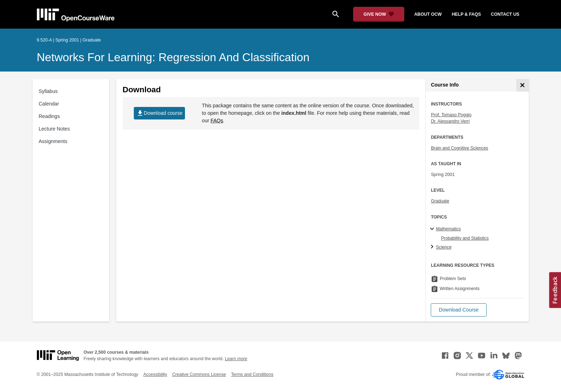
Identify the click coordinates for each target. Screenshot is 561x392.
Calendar (49, 104)
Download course (159, 113)
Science (444, 247)
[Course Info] (522, 85)
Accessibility (155, 374)
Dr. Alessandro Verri (450, 121)
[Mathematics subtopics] (433, 229)
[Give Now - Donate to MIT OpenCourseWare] (378, 14)
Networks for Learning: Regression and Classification (173, 57)
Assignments (53, 141)
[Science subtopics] (433, 247)
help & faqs (466, 14)
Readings (49, 116)
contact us (505, 14)
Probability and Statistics (464, 238)
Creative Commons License (199, 374)
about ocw (428, 14)
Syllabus (48, 91)
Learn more (236, 358)
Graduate (440, 201)
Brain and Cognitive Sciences (459, 148)
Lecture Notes (54, 129)
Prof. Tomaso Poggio (451, 114)
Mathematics (448, 228)
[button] (458, 310)
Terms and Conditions (252, 374)
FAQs (216, 120)
